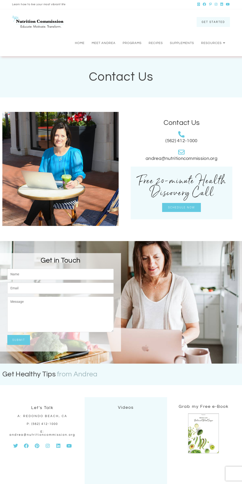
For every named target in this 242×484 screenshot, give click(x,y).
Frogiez (95, 478)
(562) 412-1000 (181, 140)
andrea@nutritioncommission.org (181, 158)
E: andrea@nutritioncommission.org (42, 433)
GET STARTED (213, 22)
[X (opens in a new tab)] (198, 4)
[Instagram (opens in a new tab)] (216, 4)
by (88, 478)
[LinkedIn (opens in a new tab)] (222, 4)
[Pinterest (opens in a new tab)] (210, 4)
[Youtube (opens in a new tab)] (227, 4)
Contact (182, 478)
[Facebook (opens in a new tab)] (204, 4)
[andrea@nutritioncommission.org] (181, 152)
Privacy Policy (203, 478)
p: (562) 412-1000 (42, 424)
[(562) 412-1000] (181, 134)
